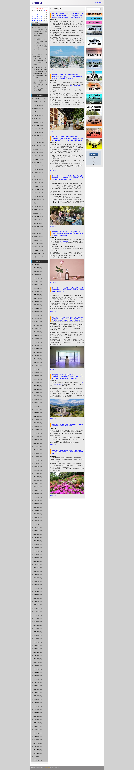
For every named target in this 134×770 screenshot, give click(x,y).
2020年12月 (36, 483)
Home (51, 9)
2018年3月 (36, 594)
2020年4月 (36, 510)
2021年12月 (36, 443)
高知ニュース (37, 230)
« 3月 (32, 22)
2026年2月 (36, 274)
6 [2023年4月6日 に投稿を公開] (39, 14)
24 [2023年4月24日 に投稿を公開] (32, 20)
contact (101, 2)
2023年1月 (36, 399)
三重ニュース (37, 182)
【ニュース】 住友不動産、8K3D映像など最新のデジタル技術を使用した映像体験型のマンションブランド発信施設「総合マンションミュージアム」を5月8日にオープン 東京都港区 (67, 319)
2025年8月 (36, 295)
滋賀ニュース (37, 179)
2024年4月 (36, 348)
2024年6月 (36, 342)
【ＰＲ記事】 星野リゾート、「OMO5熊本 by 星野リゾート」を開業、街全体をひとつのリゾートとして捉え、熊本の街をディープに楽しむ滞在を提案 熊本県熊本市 (68, 76)
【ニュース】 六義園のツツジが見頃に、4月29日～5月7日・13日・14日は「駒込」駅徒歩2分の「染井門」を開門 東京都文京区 (67, 452)
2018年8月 (36, 578)
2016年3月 (36, 675)
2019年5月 (36, 547)
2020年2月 (36, 517)
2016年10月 (36, 652)
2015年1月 (36, 723)
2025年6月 (36, 301)
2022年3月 (36, 433)
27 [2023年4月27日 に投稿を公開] (39, 20)
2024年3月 (36, 352)
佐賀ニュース (37, 236)
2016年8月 (36, 659)
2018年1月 (36, 601)
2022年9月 (36, 412)
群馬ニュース (37, 125)
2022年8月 (36, 416)
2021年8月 (36, 456)
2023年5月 (36, 386)
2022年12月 (36, 402)
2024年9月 (36, 332)
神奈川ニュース (37, 145)
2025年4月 (36, 308)
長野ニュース (37, 152)
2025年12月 (36, 281)
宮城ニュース (37, 115)
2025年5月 (36, 305)
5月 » (36, 22)
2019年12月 (36, 524)
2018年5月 (36, 588)
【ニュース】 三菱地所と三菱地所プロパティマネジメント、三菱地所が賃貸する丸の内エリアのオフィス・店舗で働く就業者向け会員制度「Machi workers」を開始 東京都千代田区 (67, 138)
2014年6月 (36, 746)
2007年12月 (36, 760)
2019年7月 (36, 541)
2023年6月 (36, 382)
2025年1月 (36, 318)
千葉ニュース (37, 139)
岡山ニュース (37, 203)
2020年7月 (36, 500)
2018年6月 (36, 584)
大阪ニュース (37, 193)
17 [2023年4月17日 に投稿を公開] (32, 18)
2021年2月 (36, 477)
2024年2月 (36, 355)
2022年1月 (36, 439)
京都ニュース (37, 189)
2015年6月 (36, 706)
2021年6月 (36, 463)
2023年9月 (36, 372)
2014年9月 (36, 736)
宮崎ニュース (37, 250)
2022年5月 (36, 426)
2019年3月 (36, 554)
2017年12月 (36, 605)
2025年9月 (36, 291)
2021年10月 (36, 450)
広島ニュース (37, 206)
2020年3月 (36, 514)
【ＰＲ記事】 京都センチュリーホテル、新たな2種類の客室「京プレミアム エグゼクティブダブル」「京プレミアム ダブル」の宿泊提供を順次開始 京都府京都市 (40, 45)
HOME (96, 2)
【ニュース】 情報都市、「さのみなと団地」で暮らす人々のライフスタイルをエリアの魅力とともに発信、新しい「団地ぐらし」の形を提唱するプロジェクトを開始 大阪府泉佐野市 (67, 15)
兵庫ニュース (37, 196)
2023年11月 (36, 365)
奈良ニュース (37, 186)
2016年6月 (36, 665)
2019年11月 (36, 527)
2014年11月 (36, 729)
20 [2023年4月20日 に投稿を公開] (39, 18)
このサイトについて (38, 98)
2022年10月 (36, 409)
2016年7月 (36, 662)
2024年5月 (36, 345)
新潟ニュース (37, 149)
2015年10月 (36, 692)
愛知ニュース (37, 162)
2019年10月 (36, 530)
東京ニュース (37, 142)
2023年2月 (36, 396)
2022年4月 (36, 429)
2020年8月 (36, 497)
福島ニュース (37, 122)
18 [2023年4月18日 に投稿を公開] (35, 18)
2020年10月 (36, 490)
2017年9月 (36, 615)
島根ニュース (37, 216)
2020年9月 (36, 493)
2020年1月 (36, 520)
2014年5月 (36, 750)
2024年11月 (36, 325)
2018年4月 (36, 591)
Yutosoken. (47, 767)
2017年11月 (36, 608)
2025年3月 (36, 311)
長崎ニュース (37, 240)
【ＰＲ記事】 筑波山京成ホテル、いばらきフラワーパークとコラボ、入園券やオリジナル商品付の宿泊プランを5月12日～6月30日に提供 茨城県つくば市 (67, 233)
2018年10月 (36, 571)
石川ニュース (37, 172)
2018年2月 (36, 598)
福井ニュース (37, 176)
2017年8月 (36, 618)
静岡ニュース (37, 159)
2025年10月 (36, 288)
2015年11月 (36, 689)
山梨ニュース (37, 155)
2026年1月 (36, 278)
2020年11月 (36, 487)
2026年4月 (36, 268)
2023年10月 (36, 369)
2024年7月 (36, 338)
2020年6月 (36, 503)
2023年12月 (36, 362)
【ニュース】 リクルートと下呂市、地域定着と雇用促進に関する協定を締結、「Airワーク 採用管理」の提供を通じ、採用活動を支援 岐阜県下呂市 (68, 289)
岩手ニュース (37, 112)
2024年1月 (36, 359)
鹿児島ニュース (37, 253)
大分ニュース (37, 243)
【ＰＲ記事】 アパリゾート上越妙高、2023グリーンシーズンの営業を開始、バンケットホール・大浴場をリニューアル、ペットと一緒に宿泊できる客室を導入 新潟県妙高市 (67, 376)
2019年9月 (36, 534)
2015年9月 (36, 696)
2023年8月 (36, 375)
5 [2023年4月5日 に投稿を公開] (37, 14)
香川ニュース (37, 219)
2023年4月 (36, 389)
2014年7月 (36, 743)
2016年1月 (36, 682)
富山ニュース (37, 169)
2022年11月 (36, 406)
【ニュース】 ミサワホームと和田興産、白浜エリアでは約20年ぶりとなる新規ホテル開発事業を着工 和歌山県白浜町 (40, 31)
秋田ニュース (37, 108)
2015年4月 (36, 712)
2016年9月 (36, 655)
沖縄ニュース (37, 257)
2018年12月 (36, 564)
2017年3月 (36, 635)
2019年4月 (36, 551)
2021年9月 (36, 453)
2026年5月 (36, 264)
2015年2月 (36, 719)
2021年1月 (36, 480)
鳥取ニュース (37, 213)
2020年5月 (36, 507)
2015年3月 (36, 716)
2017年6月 (36, 625)
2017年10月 (36, 611)
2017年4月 (36, 632)
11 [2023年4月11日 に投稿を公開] (35, 16)
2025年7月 (36, 298)
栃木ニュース (37, 129)
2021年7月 (36, 460)
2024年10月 (36, 328)
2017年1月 (36, 642)
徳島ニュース (37, 223)
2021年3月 (36, 473)
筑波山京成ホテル (64, 241)
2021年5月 (36, 466)
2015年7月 (36, 702)
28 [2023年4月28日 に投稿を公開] (41, 20)
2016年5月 (36, 669)
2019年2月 (36, 557)
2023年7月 (36, 379)
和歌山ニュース (37, 199)
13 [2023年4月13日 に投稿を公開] (39, 16)
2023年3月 (36, 392)
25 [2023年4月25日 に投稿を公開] (35, 20)
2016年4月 (36, 672)
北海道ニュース (37, 102)
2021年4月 (36, 470)
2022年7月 (36, 419)
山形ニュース (37, 118)
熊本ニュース (37, 246)
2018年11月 (36, 568)
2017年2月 (36, 638)
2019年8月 (36, 537)
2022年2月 (36, 436)
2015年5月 (36, 709)
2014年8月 (36, 739)
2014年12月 (36, 726)
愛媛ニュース (37, 226)
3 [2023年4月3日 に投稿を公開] (32, 14)
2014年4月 (36, 753)
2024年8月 (36, 335)
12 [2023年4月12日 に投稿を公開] (37, 16)
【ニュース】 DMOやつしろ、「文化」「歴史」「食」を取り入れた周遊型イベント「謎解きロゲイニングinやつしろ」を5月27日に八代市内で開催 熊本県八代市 (67, 177)
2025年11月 (36, 284)
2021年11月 (36, 446)
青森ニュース (37, 105)
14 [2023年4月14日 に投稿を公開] (41, 16)
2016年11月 (36, 648)
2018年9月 (36, 574)
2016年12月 (36, 645)
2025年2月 (36, 315)
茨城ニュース (37, 132)
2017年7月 (36, 621)
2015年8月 (36, 699)
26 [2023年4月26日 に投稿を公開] (37, 20)
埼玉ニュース (37, 135)
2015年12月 (36, 685)
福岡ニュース (37, 233)
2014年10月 (36, 733)
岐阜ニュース (37, 166)
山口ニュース (37, 209)
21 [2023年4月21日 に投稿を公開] (41, 18)
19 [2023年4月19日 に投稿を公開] (37, 18)
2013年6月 (36, 756)
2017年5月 (36, 628)
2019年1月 (36, 561)
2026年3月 (36, 271)
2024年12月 (36, 321)
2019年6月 (36, 544)
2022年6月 (36, 423)
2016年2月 (36, 679)
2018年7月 (36, 581)
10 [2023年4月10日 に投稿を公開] (32, 16)
